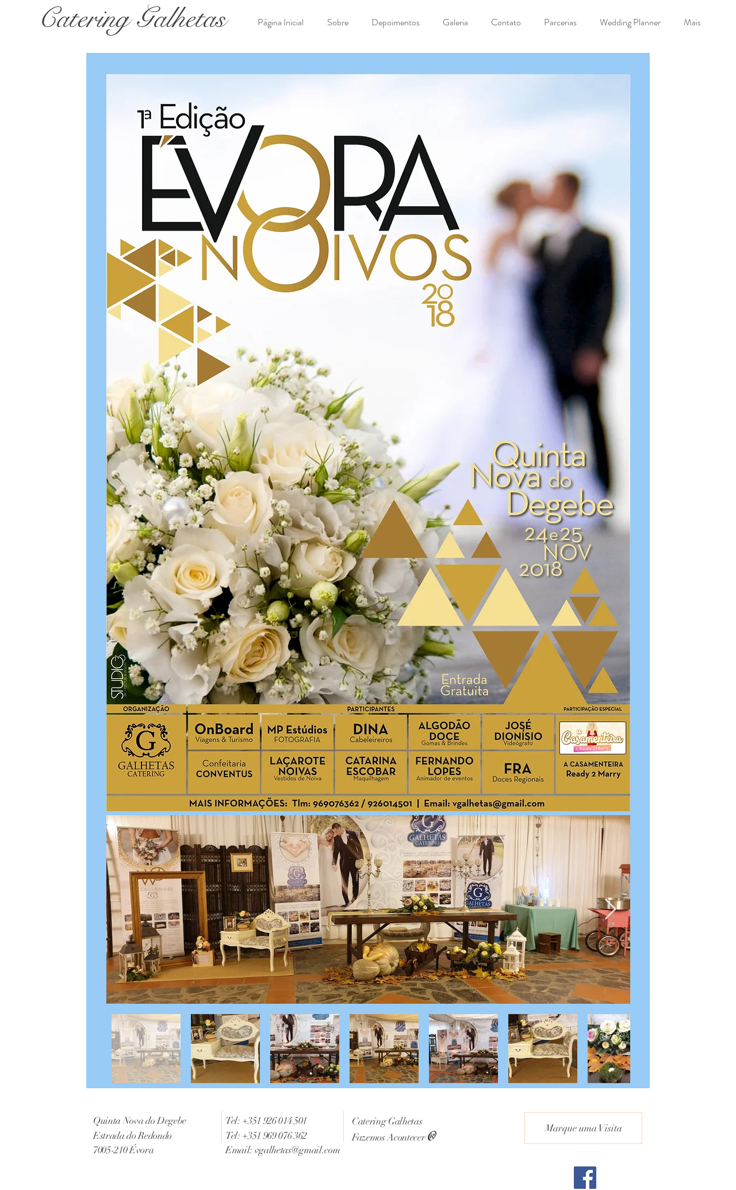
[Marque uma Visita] (583, 1128)
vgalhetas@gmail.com (297, 1150)
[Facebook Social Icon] (585, 1177)
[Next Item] (610, 910)
